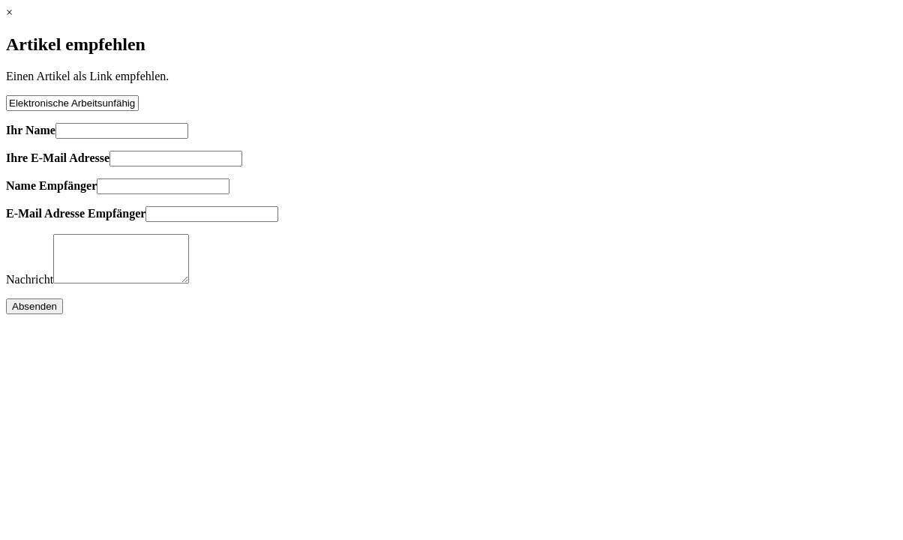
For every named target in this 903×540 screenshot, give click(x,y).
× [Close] (9, 12)
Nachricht (29, 288)
